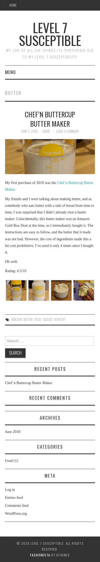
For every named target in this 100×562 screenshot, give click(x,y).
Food (9, 461)
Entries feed (14, 498)
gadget (48, 319)
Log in (10, 490)
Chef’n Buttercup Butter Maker (50, 119)
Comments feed (17, 506)
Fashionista (40, 554)
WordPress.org (16, 514)
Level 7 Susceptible (50, 34)
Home (13, 5)
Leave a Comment (67, 131)
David (46, 131)
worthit (60, 319)
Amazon (16, 319)
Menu (10, 72)
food (37, 319)
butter (28, 319)
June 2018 (12, 432)
